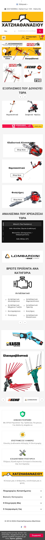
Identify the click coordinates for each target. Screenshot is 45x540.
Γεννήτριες (12, 315)
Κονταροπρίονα (14, 311)
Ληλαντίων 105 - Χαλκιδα (30, 9)
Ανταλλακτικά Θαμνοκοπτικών (32, 300)
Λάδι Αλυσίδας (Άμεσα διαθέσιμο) (22, 228)
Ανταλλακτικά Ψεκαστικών (32, 316)
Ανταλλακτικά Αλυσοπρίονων (14, 300)
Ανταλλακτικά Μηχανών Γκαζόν (15, 306)
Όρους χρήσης (16, 538)
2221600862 (12, 9)
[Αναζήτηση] (27, 31)
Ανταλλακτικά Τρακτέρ (32, 306)
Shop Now (21, 150)
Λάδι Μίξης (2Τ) (22, 239)
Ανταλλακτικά (22, 293)
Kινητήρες (30, 311)
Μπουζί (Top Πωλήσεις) (22, 224)
